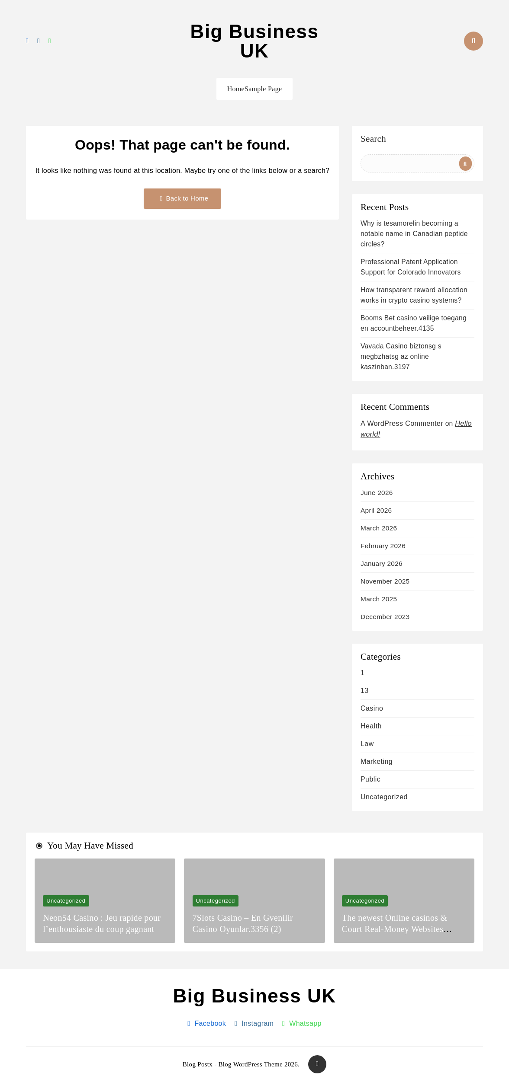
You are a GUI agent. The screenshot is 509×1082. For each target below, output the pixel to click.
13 (365, 690)
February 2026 (383, 545)
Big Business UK (254, 41)
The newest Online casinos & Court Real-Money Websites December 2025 (395, 929)
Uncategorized (384, 797)
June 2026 (377, 492)
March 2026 (379, 528)
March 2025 (379, 599)
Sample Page (263, 89)
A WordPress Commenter (402, 423)
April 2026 (376, 510)
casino (372, 708)
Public (370, 779)
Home (236, 89)
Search (373, 139)
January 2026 (382, 563)
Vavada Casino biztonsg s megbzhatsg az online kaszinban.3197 (401, 356)
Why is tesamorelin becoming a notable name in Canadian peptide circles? (414, 234)
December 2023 (385, 616)
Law (367, 743)
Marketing (377, 761)
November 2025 (385, 581)
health (371, 726)
